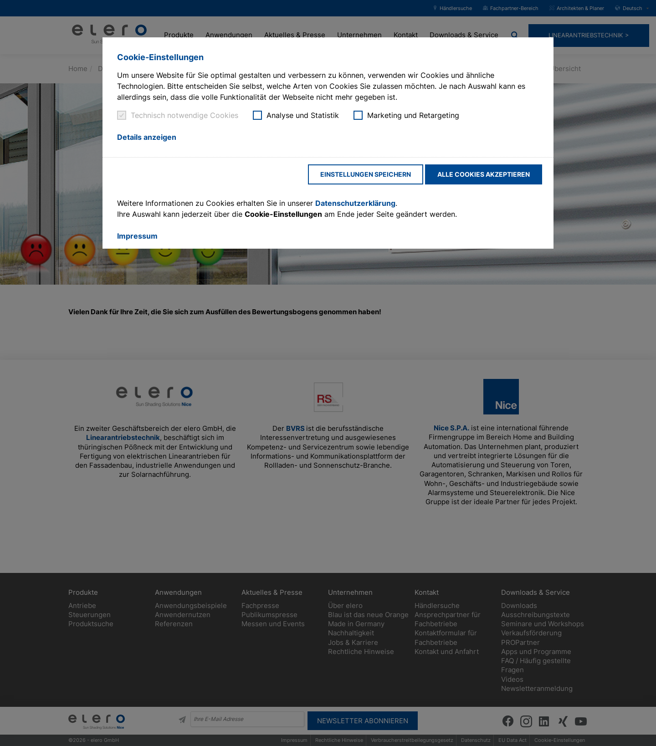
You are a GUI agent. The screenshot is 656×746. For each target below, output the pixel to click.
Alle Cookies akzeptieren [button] (483, 174)
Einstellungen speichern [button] (365, 174)
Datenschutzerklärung (355, 203)
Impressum (137, 235)
